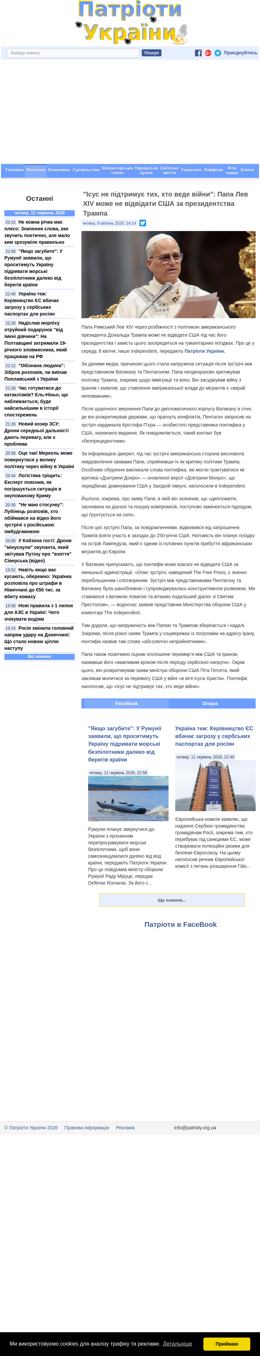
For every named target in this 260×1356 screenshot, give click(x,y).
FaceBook (127, 727)
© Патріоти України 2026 (31, 1151)
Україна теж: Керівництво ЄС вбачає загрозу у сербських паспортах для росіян (214, 760)
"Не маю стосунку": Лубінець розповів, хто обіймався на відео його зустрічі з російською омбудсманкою (34, 542)
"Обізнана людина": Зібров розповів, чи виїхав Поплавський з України (35, 396)
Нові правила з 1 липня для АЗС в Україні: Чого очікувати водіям (38, 636)
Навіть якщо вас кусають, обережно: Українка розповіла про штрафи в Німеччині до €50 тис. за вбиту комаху (37, 607)
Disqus (210, 727)
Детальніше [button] (177, 1344)
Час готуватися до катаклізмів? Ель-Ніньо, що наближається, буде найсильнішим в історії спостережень (36, 425)
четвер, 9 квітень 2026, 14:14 (109, 247)
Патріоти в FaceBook (180, 948)
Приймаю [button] (226, 1344)
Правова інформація (86, 1151)
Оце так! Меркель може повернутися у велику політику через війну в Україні (39, 483)
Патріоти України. (205, 375)
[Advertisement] (130, 137)
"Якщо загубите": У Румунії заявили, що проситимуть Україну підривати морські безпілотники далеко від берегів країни (124, 768)
